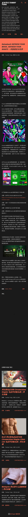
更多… (22, 34)
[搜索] (22, 3)
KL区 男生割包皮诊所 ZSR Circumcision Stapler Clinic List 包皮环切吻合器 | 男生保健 (13, 440)
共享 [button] (23, 289)
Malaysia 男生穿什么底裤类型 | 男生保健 (14, 488)
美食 (16, 34)
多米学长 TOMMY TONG (9, 3)
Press (10, 289)
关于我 (9, 34)
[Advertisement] (14, 348)
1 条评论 (7, 460)
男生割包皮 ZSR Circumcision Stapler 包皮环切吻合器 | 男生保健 (14, 392)
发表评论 (7, 505)
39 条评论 (7, 410)
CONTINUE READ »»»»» (20, 410)
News (6, 289)
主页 (3, 34)
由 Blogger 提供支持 (14, 514)
